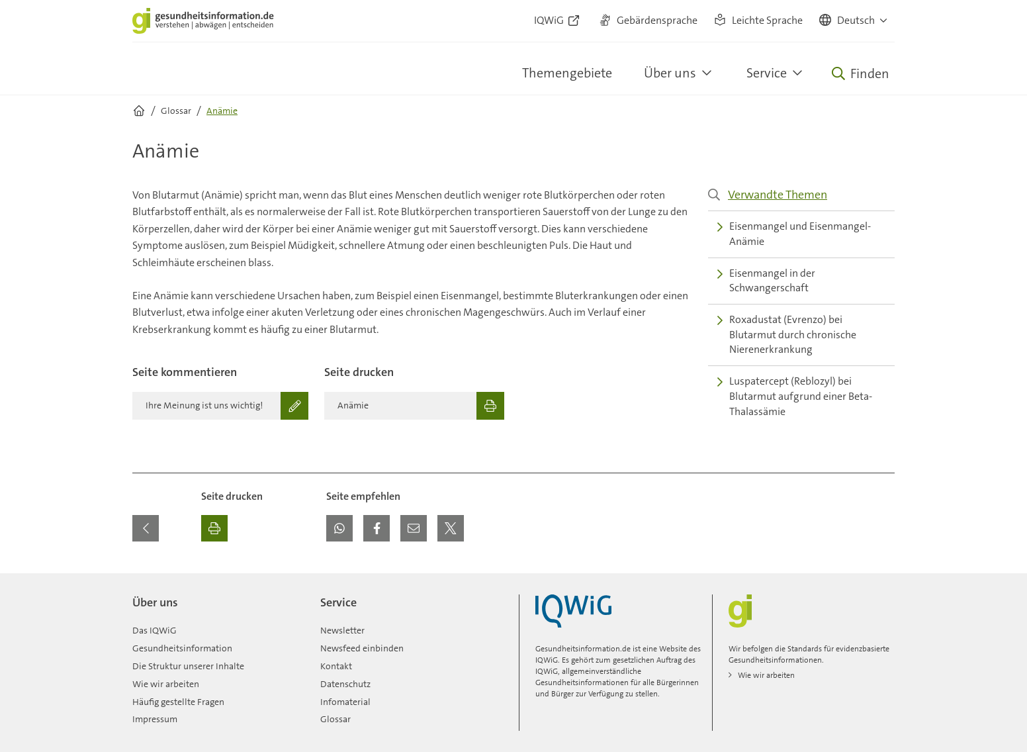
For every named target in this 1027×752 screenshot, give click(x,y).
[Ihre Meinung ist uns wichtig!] (220, 406)
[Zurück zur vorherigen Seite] (145, 528)
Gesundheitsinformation (182, 648)
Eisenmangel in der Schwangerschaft (766, 280)
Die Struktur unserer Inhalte (188, 666)
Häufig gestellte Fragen (178, 702)
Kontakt (336, 666)
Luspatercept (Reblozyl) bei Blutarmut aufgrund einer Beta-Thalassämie (794, 396)
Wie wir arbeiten (165, 684)
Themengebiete (567, 72)
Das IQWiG (154, 630)
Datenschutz (345, 684)
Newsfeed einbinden (362, 648)
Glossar (335, 719)
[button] (854, 21)
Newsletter (342, 630)
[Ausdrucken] (214, 528)
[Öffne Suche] (860, 73)
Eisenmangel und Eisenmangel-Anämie (794, 233)
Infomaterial (345, 702)
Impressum (154, 719)
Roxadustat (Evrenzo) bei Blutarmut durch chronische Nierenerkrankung (786, 334)
